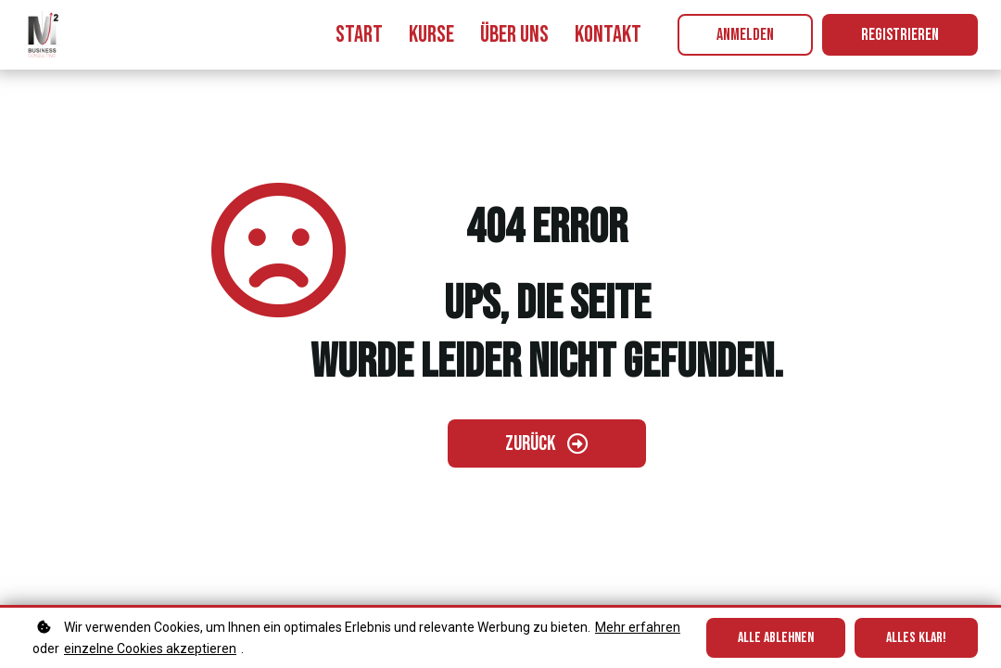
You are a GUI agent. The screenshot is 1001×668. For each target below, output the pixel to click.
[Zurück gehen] (547, 443)
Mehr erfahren (637, 627)
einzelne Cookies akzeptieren (150, 648)
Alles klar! (916, 638)
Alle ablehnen (776, 638)
